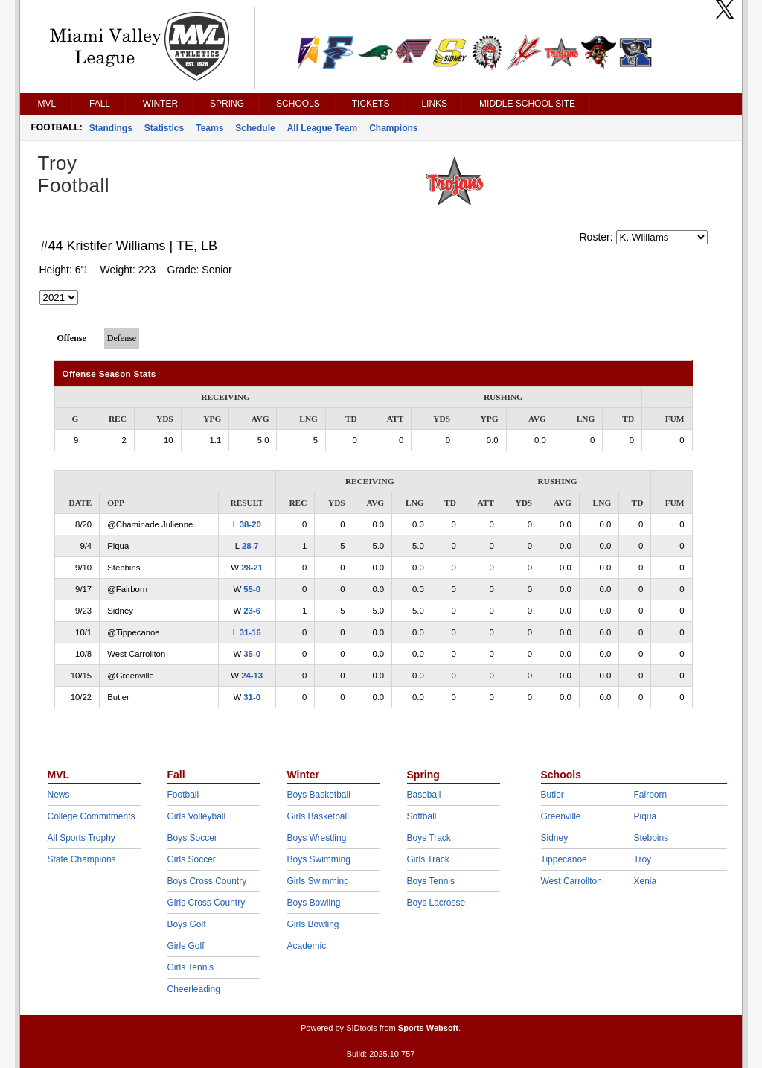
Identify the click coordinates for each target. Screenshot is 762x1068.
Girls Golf (186, 946)
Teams (209, 128)
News (59, 794)
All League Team (322, 128)
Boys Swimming (318, 859)
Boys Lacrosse (436, 902)
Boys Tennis (431, 881)
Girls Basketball (318, 816)
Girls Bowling (313, 924)
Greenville (561, 816)
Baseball (424, 794)
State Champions (82, 859)
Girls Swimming (318, 881)
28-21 (252, 567)
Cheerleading (193, 989)
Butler (552, 794)
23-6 (251, 610)
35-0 (251, 653)
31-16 (250, 632)
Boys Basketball (318, 794)
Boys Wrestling (317, 838)
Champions (393, 128)
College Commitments (91, 816)
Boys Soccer (192, 838)
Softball (422, 816)
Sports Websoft (428, 1027)
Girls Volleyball (196, 816)
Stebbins (651, 838)
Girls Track (428, 859)
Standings (110, 128)
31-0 (251, 697)
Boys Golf (186, 924)
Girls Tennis (190, 967)
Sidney (555, 838)
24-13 (252, 675)
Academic (307, 946)
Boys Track (429, 838)
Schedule (255, 128)
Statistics (164, 128)
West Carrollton (571, 881)
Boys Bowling (314, 902)
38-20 (250, 524)
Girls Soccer (191, 859)
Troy (643, 859)
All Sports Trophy (81, 838)
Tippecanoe (564, 859)
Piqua (645, 816)
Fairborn (650, 794)
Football (183, 794)
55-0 (251, 589)
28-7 (250, 545)
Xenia (645, 881)
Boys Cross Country (207, 881)
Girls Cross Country (206, 902)
